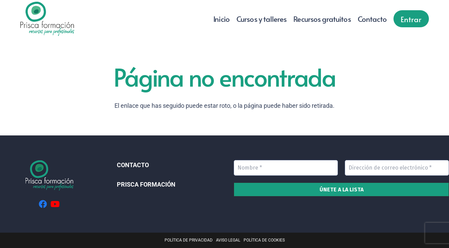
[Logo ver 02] (47, 19)
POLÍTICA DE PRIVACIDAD (189, 240)
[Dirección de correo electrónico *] (397, 168)
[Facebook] (43, 204)
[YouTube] (55, 204)
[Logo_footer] (49, 175)
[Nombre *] (286, 168)
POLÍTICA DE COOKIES (264, 240)
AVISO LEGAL (228, 240)
